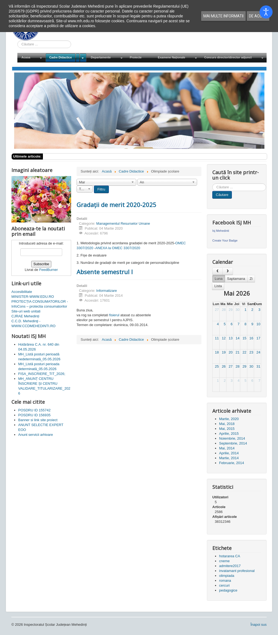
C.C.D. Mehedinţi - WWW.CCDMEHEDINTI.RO (33, 323)
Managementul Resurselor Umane (123, 223)
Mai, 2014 (227, 448)
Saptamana (236, 279)
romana (225, 580)
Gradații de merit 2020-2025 (116, 205)
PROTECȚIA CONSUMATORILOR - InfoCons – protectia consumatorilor (39, 303)
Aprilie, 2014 (229, 453)
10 (258, 324)
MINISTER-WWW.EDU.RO (32, 297)
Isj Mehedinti (220, 230)
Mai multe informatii (223, 16)
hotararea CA (229, 556)
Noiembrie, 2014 (232, 438)
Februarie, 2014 (231, 463)
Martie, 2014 (229, 458)
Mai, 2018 (227, 424)
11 (217, 338)
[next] (227, 271)
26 (224, 366)
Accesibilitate (21, 292)
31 (258, 366)
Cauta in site (17, 40)
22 (244, 352)
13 (230, 338)
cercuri (224, 585)
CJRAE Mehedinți (25, 316)
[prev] (217, 271)
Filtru (101, 189)
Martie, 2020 (229, 419)
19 (224, 352)
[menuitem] (31, 57)
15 (244, 338)
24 (258, 352)
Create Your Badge (225, 240)
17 (258, 338)
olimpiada (226, 576)
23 (251, 352)
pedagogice (228, 590)
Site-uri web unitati (25, 311)
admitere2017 (230, 566)
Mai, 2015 (227, 429)
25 (217, 366)
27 (217, 310)
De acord (258, 16)
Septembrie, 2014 (233, 443)
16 (251, 338)
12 (224, 338)
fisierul (114, 315)
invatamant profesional (237, 571)
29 (230, 310)
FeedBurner (48, 270)
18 (217, 352)
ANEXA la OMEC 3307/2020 (117, 248)
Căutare (222, 195)
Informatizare (106, 291)
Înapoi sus (259, 625)
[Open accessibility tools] (266, 11)
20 (230, 352)
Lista (218, 286)
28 (224, 310)
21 (237, 352)
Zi (250, 279)
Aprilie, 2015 (229, 433)
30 (237, 310)
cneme (224, 561)
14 (237, 338)
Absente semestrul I (105, 272)
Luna (219, 279)
